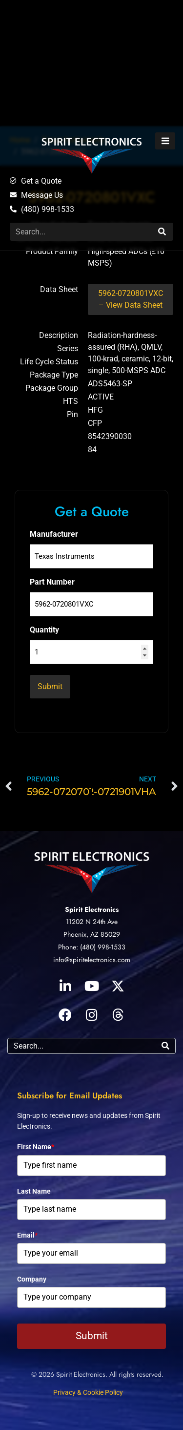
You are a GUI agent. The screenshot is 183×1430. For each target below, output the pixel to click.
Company (31, 1279)
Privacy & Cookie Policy (88, 1392)
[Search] (160, 232)
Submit (92, 1336)
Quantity (44, 629)
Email (27, 1235)
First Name (35, 1147)
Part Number (52, 582)
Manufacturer (54, 534)
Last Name (34, 1191)
